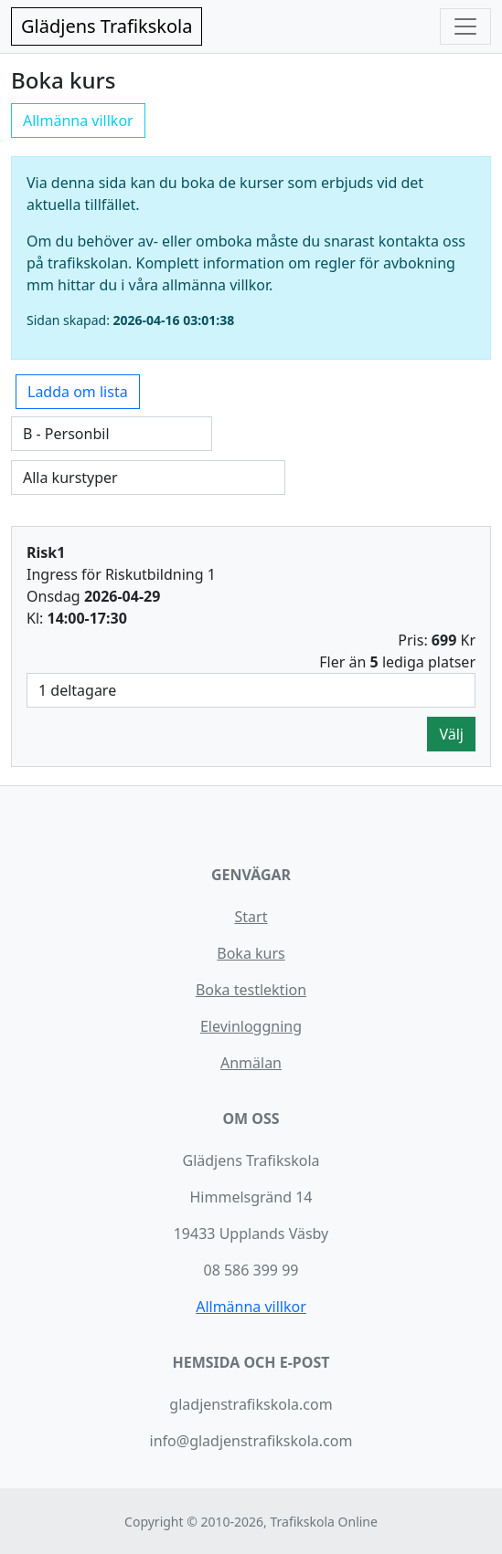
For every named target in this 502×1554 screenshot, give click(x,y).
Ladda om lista (77, 392)
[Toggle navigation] (465, 26)
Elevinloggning (251, 1026)
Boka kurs (250, 953)
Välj (451, 734)
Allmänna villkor (78, 120)
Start (251, 917)
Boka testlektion (251, 990)
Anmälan (251, 1063)
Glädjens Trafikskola (106, 26)
